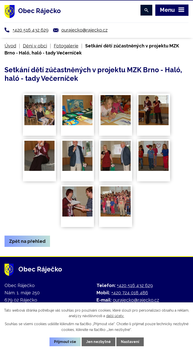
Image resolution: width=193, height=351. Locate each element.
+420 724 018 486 (129, 292)
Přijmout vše (65, 342)
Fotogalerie (66, 45)
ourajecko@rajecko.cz (84, 30)
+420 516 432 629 (31, 30)
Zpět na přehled (27, 241)
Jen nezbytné (98, 342)
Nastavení (130, 342)
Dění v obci (35, 45)
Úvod (10, 45)
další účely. (115, 316)
